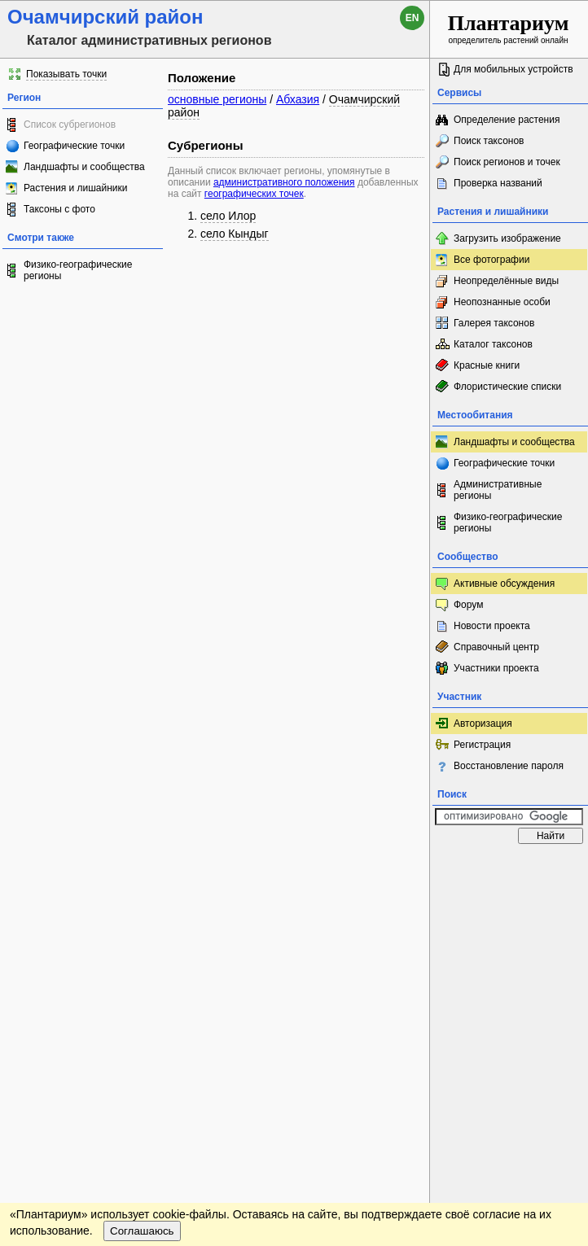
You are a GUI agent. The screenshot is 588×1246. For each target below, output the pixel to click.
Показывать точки (66, 74)
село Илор (228, 215)
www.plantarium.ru (509, 867)
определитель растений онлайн (508, 28)
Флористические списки (507, 386)
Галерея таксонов (494, 323)
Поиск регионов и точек (507, 162)
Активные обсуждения (504, 583)
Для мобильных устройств (513, 69)
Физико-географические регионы (78, 270)
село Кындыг (234, 233)
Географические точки (74, 145)
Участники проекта (496, 668)
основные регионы (217, 99)
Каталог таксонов (493, 344)
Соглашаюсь (142, 913)
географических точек (254, 193)
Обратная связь (124, 867)
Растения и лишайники (76, 188)
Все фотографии (491, 259)
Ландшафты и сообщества (84, 167)
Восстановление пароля (509, 766)
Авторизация (483, 723)
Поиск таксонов (489, 140)
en (412, 18)
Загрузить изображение (507, 238)
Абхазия (297, 99)
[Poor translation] (59, 999)
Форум (468, 604)
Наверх (404, 867)
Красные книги (487, 365)
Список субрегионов (70, 124)
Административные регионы (498, 490)
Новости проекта (492, 626)
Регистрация (482, 744)
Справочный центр (496, 647)
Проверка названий (498, 183)
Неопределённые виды (506, 280)
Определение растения (506, 119)
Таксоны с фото (59, 209)
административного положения (284, 182)
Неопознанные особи (502, 302)
